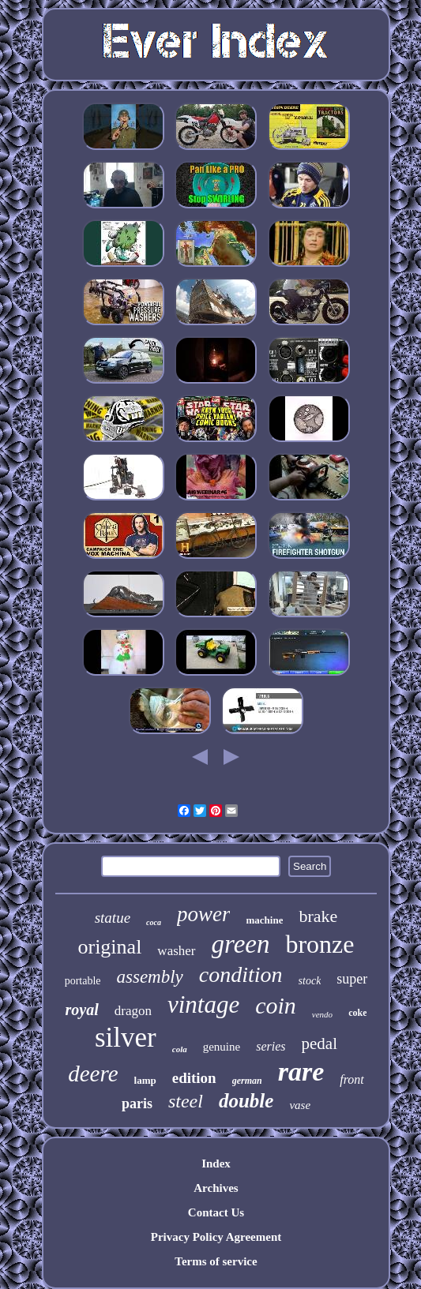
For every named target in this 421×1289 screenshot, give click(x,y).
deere (93, 1073)
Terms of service (216, 1261)
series (270, 1046)
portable (83, 981)
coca (153, 922)
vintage (203, 1004)
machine (264, 920)
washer (176, 950)
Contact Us (216, 1212)
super (351, 979)
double (246, 1100)
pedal (319, 1043)
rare (301, 1071)
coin (275, 1005)
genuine (221, 1046)
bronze (319, 944)
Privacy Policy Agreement (216, 1237)
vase (299, 1105)
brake (318, 916)
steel (185, 1101)
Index (216, 1163)
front (352, 1079)
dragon (133, 1010)
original (109, 946)
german (247, 1080)
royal (82, 1009)
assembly (150, 977)
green (241, 944)
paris (137, 1103)
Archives (216, 1188)
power (204, 914)
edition (194, 1078)
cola (179, 1049)
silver (125, 1037)
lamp (145, 1080)
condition (241, 974)
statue (112, 917)
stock (310, 981)
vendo (322, 1014)
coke (357, 1012)
